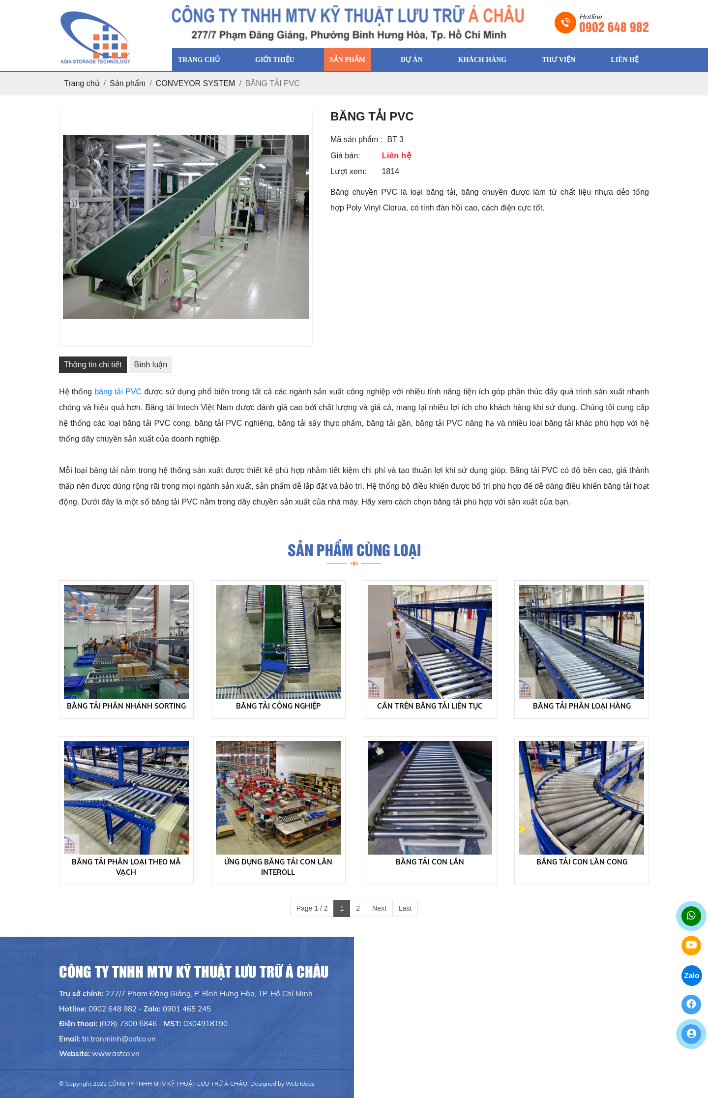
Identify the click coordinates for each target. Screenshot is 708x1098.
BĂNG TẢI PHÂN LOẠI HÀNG (582, 706)
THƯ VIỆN (558, 59)
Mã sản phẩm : (356, 139)
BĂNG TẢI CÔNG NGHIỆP (278, 706)
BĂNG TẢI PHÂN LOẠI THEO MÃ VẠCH (126, 867)
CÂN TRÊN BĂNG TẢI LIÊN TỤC (430, 706)
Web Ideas (300, 1083)
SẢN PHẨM (347, 59)
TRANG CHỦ (199, 59)
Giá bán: (345, 155)
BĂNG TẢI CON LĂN (430, 862)
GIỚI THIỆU (275, 59)
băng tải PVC (118, 391)
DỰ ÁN (412, 59)
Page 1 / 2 (312, 908)
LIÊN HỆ (625, 59)
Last (405, 908)
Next (379, 908)
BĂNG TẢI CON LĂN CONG (581, 862)
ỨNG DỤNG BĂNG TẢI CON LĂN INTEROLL (278, 867)
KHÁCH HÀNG (482, 59)
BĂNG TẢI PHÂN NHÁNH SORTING (126, 706)
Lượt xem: (348, 171)
